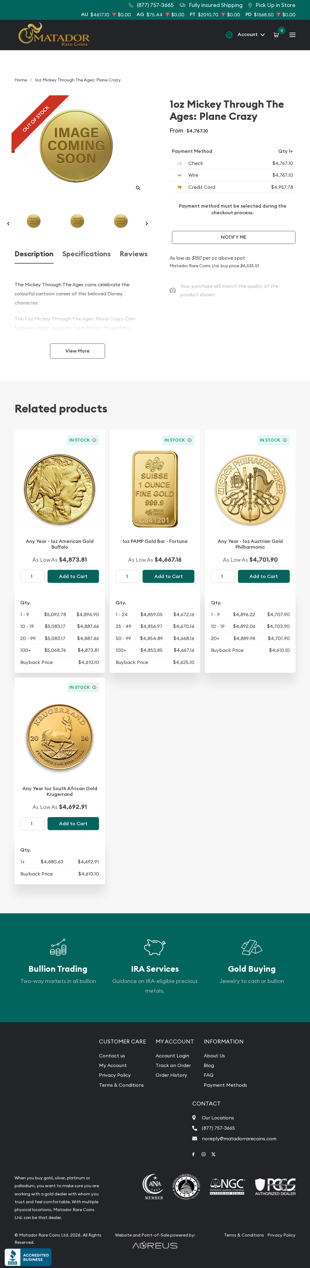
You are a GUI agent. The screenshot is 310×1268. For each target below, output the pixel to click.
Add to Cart (73, 576)
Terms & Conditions (121, 1085)
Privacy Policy (115, 1075)
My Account (113, 1065)
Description (34, 254)
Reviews (134, 254)
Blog (209, 1065)
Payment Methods (225, 1085)
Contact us (112, 1056)
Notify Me (233, 237)
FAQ (208, 1075)
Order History (171, 1075)
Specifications (86, 254)
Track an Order (173, 1065)
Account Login (172, 1056)
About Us (214, 1056)
